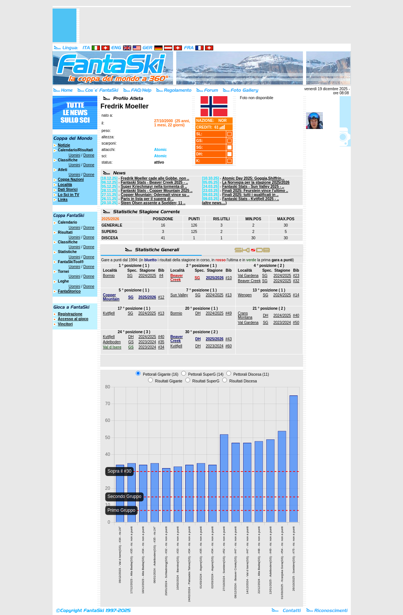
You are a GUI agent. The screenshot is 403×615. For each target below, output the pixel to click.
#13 (229, 295)
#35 (161, 342)
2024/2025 (147, 276)
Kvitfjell (109, 313)
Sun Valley (179, 295)
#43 (229, 339)
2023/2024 (282, 323)
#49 (229, 313)
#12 (161, 297)
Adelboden (112, 342)
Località (65, 185)
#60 (229, 346)
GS (130, 342)
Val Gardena (248, 276)
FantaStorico (69, 291)
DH (198, 313)
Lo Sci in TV (68, 195)
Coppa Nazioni (71, 179)
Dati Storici (68, 189)
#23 (296, 276)
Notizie (64, 145)
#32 (296, 281)
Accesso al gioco (73, 319)
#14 (296, 295)
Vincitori (65, 324)
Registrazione (70, 314)
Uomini (74, 155)
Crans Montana (245, 315)
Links (62, 200)
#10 (229, 278)
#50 (296, 323)
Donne (88, 155)
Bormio (109, 276)
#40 (296, 315)
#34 (161, 347)
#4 (161, 276)
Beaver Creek (249, 281)
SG (129, 276)
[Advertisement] (215, 25)
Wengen (245, 295)
